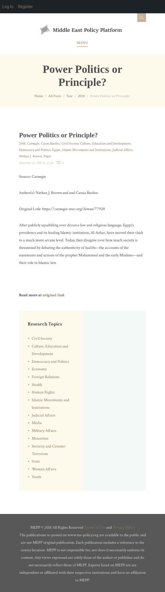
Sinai (36, 461)
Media (37, 423)
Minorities (40, 438)
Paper (47, 156)
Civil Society (69, 143)
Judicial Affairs (122, 150)
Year (69, 96)
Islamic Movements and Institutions (86, 150)
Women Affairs (44, 469)
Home (38, 96)
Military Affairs (44, 430)
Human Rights (43, 392)
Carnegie (33, 143)
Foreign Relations (45, 377)
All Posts (54, 96)
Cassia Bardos (50, 143)
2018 (81, 96)
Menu (82, 42)
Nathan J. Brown (30, 156)
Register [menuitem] (25, 6)
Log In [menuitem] (7, 6)
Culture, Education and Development (105, 143)
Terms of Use (94, 527)
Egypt (56, 150)
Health (37, 384)
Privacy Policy (124, 527)
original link (54, 295)
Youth (36, 477)
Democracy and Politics (34, 150)
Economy (39, 369)
